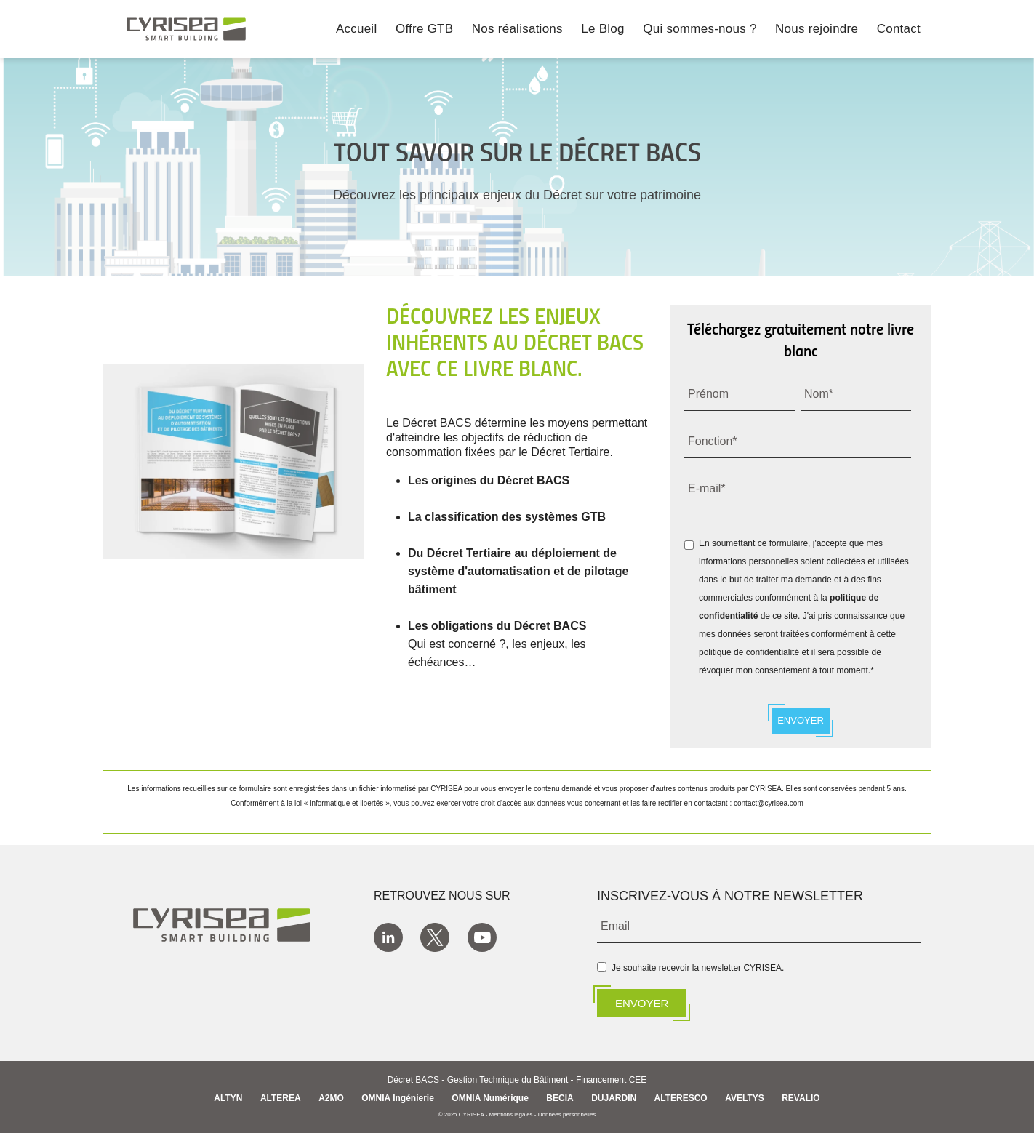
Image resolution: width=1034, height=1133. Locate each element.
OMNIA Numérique (490, 1098)
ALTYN (228, 1098)
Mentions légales (511, 1114)
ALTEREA (280, 1098)
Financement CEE (611, 1081)
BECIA (559, 1098)
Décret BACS (413, 1081)
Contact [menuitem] (899, 30)
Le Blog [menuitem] (602, 30)
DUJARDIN (613, 1098)
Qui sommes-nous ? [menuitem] (699, 30)
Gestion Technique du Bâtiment (508, 1081)
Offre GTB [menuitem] (424, 30)
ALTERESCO (681, 1098)
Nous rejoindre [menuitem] (816, 30)
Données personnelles (567, 1114)
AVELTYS (744, 1098)
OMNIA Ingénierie (397, 1098)
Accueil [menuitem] (356, 30)
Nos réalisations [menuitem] (517, 30)
